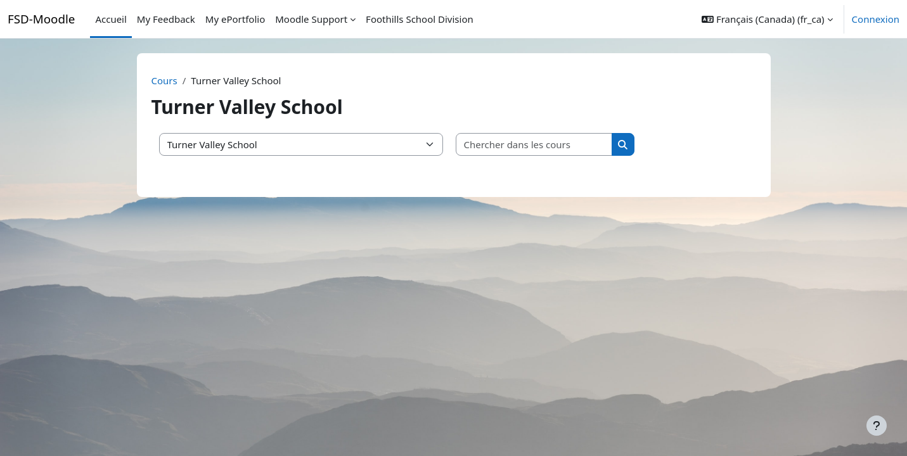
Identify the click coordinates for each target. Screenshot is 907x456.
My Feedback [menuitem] (166, 19)
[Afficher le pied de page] (876, 425)
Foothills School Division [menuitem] (419, 19)
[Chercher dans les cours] (534, 144)
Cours (164, 80)
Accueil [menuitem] (110, 19)
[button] (766, 19)
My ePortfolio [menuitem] (235, 19)
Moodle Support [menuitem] (311, 19)
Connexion (875, 19)
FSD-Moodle (41, 19)
